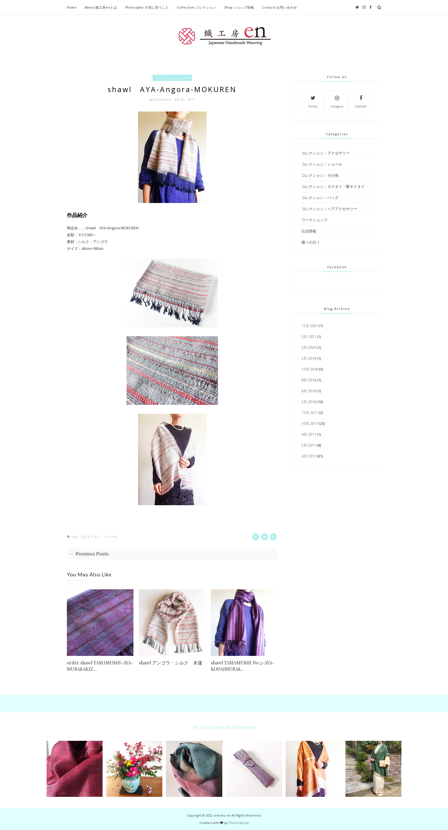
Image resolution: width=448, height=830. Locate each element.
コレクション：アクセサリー (325, 153)
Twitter (313, 100)
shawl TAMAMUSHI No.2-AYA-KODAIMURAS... (242, 666)
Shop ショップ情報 (239, 7)
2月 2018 (308, 401)
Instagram (336, 100)
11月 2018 (309, 369)
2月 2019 (308, 358)
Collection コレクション (196, 7)
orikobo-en (163, 99)
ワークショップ (314, 219)
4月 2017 (308, 456)
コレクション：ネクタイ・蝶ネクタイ (333, 186)
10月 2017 (309, 423)
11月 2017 (309, 412)
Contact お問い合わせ (279, 7)
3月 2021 (308, 336)
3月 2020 (308, 347)
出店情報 (308, 231)
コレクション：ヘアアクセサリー (329, 208)
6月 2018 (308, 390)
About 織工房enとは (101, 7)
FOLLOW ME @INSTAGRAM (227, 727)
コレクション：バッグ (320, 197)
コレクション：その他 (320, 175)
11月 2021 (309, 325)
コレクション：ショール (172, 78)
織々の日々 (310, 242)
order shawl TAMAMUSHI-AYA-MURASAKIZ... (100, 666)
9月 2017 (308, 434)
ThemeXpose (239, 823)
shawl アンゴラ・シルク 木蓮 (170, 663)
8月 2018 (308, 380)
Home (72, 7)
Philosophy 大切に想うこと (147, 7)
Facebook (361, 100)
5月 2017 (308, 445)
